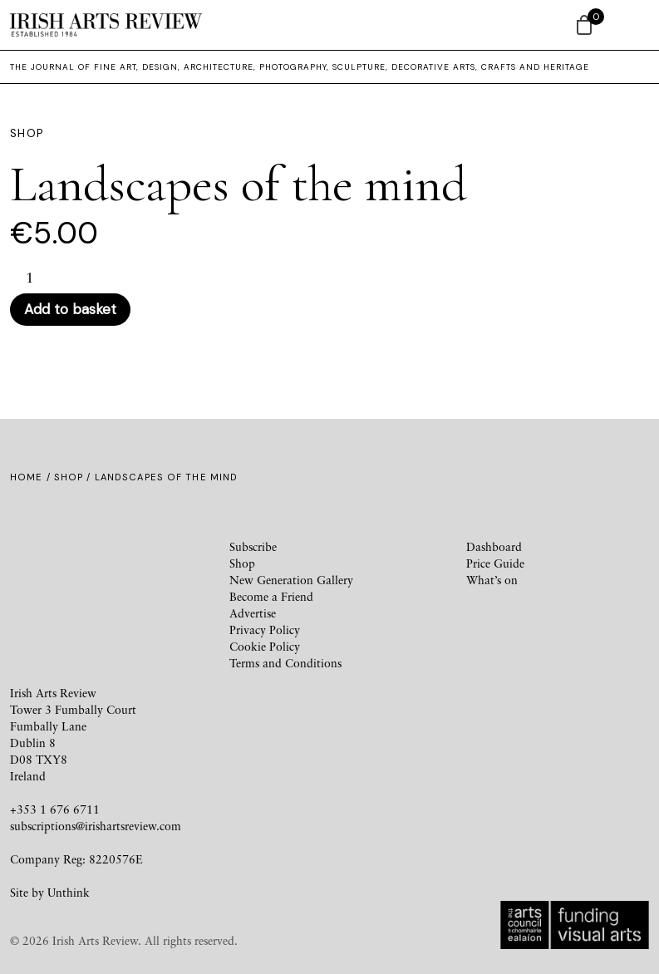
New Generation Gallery (291, 580)
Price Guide (495, 563)
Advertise (252, 613)
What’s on (492, 580)
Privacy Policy (264, 629)
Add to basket (70, 309)
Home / (32, 477)
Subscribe (253, 546)
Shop (68, 477)
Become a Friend (271, 596)
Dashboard (494, 546)
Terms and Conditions (285, 663)
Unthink (68, 892)
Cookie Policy (264, 646)
